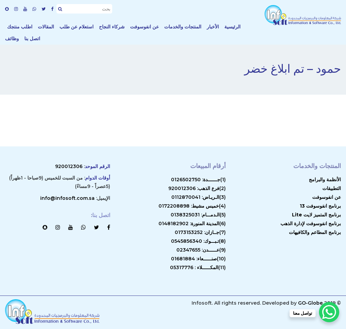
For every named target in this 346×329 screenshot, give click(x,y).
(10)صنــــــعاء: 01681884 (198, 259)
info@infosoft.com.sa (67, 198)
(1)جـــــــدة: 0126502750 (198, 180)
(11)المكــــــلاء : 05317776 (198, 267)
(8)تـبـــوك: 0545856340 (198, 241)
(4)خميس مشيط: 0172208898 (192, 206)
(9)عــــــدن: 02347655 (201, 250)
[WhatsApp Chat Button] (329, 312)
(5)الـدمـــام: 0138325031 (198, 215)
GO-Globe (310, 303)
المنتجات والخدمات (182, 27)
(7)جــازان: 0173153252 (200, 232)
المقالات (46, 27)
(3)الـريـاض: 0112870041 (198, 197)
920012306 (68, 166)
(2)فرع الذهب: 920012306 (197, 188)
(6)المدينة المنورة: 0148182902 (192, 223)
